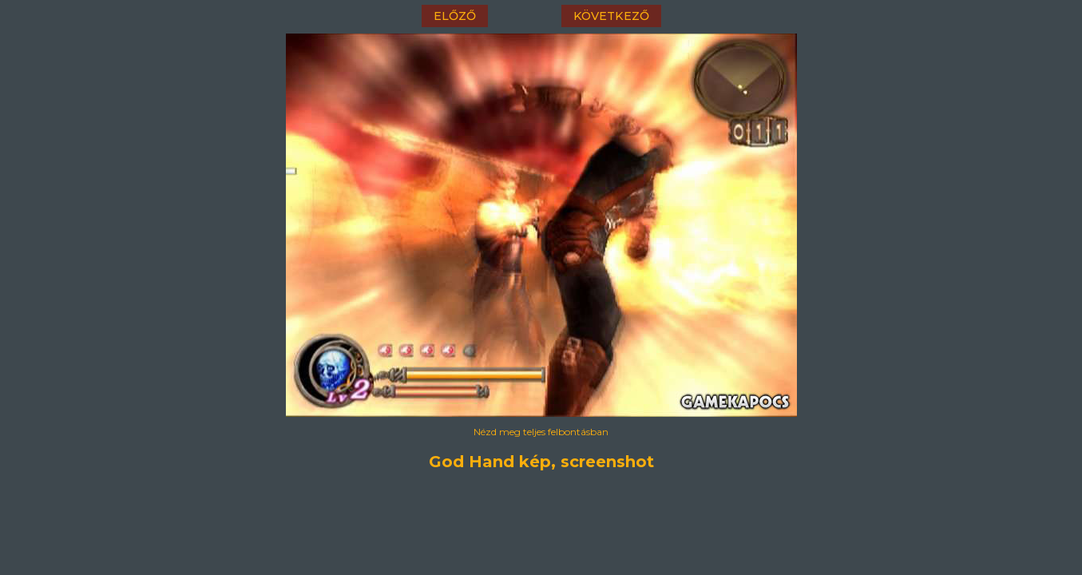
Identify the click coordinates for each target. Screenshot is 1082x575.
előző (455, 16)
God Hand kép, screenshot (541, 461)
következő (611, 16)
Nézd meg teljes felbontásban (541, 432)
